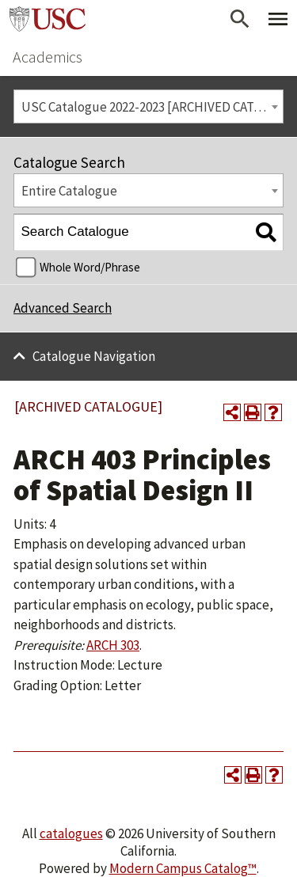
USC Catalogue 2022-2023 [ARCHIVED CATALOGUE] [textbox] (152, 107)
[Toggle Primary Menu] (278, 19)
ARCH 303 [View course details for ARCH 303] (112, 645)
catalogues (71, 833)
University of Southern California (48, 19)
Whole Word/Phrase (90, 267)
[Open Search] (240, 19)
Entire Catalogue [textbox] (69, 190)
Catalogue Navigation (93, 356)
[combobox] (148, 106)
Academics (47, 56)
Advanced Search (62, 308)
